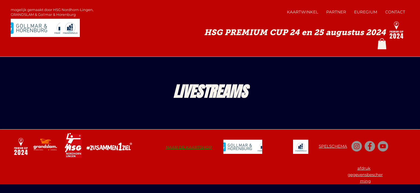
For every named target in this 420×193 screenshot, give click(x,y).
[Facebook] (370, 146)
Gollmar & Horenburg (57, 14)
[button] (382, 43)
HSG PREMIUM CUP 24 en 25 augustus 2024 (295, 32)
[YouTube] (383, 146)
